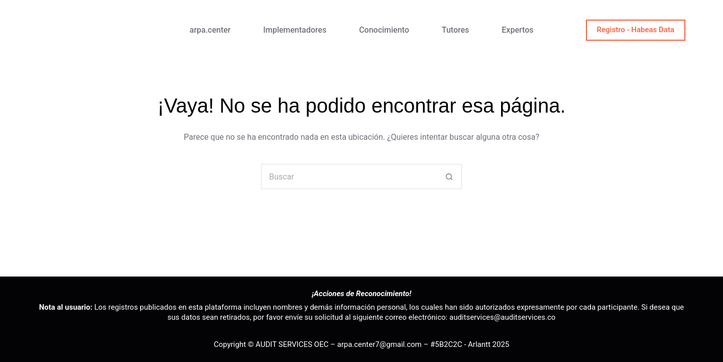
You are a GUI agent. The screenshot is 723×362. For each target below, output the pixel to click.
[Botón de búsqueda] (449, 176)
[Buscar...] (349, 176)
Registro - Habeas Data (635, 29)
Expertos (517, 30)
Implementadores (294, 30)
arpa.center (210, 30)
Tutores (455, 30)
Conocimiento (384, 30)
